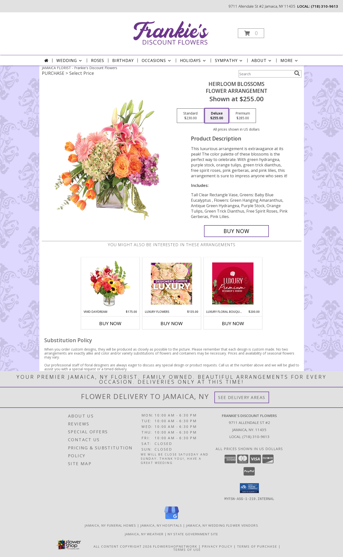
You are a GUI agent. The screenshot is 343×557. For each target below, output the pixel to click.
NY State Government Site (193, 534)
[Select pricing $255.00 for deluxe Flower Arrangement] (216, 116)
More (289, 60)
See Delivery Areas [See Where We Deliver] (241, 397)
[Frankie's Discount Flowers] (171, 31)
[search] (297, 73)
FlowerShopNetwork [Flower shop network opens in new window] (175, 546)
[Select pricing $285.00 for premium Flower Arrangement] (243, 116)
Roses (97, 60)
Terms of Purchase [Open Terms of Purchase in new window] (257, 546)
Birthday (123, 60)
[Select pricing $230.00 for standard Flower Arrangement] (190, 116)
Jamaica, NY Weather (144, 534)
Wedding (69, 60)
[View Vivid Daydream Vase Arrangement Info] (110, 283)
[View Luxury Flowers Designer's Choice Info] (171, 284)
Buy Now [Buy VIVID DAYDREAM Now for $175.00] (110, 323)
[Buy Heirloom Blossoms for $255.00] (236, 231)
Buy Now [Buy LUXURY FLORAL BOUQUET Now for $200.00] (233, 323)
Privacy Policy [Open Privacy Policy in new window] (217, 546)
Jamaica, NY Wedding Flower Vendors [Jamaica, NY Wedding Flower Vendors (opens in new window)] (222, 525)
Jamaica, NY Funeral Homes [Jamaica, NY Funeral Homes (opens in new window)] (110, 525)
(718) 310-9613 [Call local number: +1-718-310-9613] (324, 6)
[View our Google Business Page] (172, 519)
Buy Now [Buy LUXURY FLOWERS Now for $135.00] (171, 323)
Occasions (157, 60)
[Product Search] (265, 73)
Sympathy (229, 60)
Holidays (193, 60)
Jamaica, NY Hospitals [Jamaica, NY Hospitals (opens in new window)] (161, 525)
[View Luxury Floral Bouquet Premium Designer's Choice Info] (232, 283)
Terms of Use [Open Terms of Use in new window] (187, 549)
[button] (251, 33)
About (262, 60)
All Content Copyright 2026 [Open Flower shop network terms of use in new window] (122, 546)
